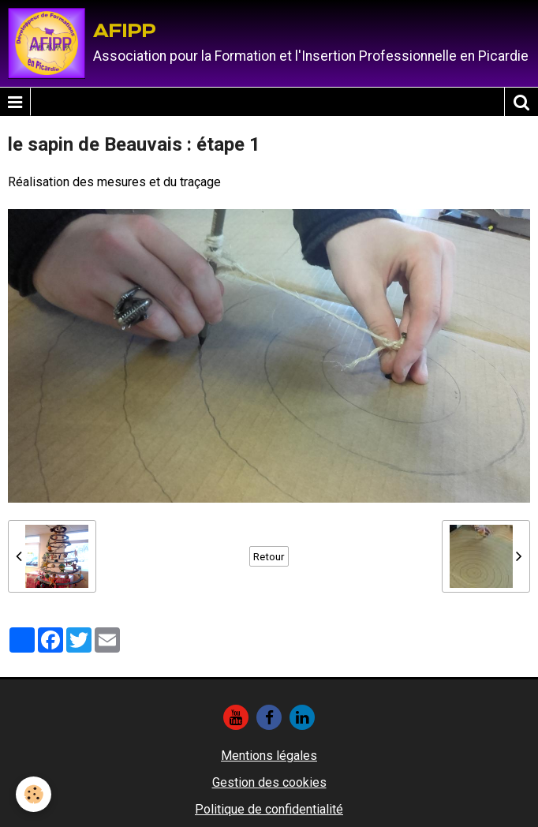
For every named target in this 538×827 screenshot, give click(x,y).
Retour (269, 556)
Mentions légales (269, 755)
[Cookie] (33, 794)
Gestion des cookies (269, 782)
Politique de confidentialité (269, 809)
